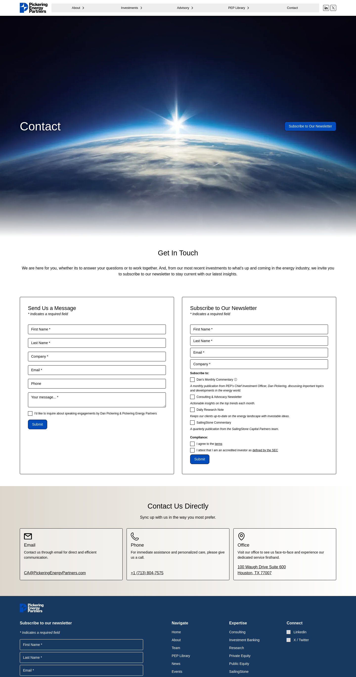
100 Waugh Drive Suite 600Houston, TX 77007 (262, 570)
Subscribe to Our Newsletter (310, 126)
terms (218, 444)
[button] (78, 7)
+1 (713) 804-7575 (147, 573)
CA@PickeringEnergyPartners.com (55, 573)
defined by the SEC (265, 450)
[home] (33, 7)
